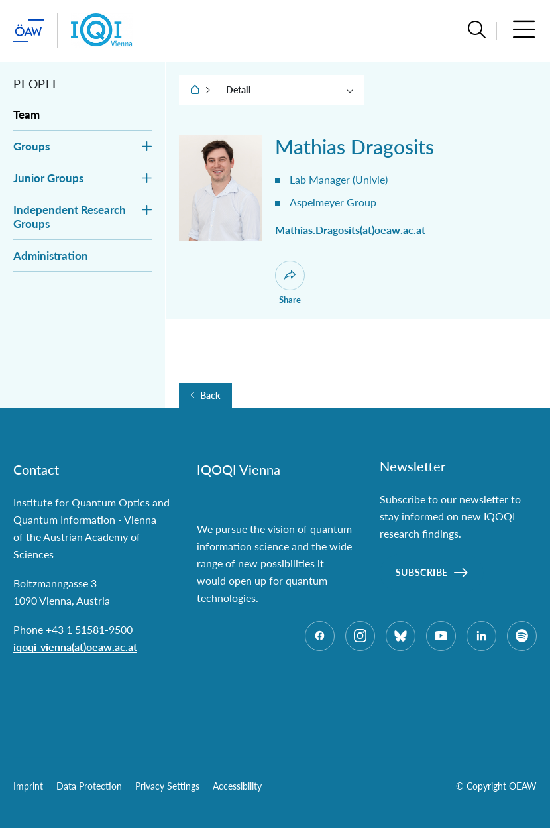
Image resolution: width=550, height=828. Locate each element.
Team (26, 114)
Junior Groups (48, 178)
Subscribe (422, 572)
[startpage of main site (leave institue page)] (28, 30)
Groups (31, 146)
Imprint (28, 786)
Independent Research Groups (69, 217)
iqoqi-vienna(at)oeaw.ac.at (75, 646)
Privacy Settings (167, 786)
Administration (50, 256)
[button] (477, 30)
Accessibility (237, 786)
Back (210, 395)
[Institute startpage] (102, 30)
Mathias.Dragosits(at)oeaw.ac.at (350, 229)
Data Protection (89, 786)
